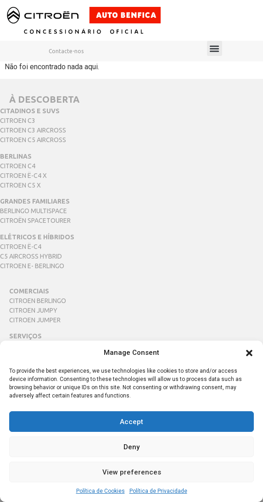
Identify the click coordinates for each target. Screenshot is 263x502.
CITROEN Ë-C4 (20, 246)
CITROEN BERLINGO (37, 300)
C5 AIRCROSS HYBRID (31, 256)
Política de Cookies (100, 491)
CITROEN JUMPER (35, 320)
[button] (249, 352)
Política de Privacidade (158, 491)
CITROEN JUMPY (33, 310)
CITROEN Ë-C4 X (23, 175)
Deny (131, 447)
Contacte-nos (66, 51)
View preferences (131, 472)
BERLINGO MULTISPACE (33, 211)
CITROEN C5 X (20, 185)
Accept (131, 422)
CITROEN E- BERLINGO (32, 266)
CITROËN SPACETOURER (35, 220)
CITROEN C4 (17, 166)
